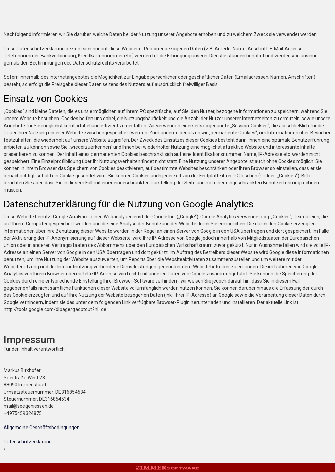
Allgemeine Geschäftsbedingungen (42, 427)
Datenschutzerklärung (28, 441)
